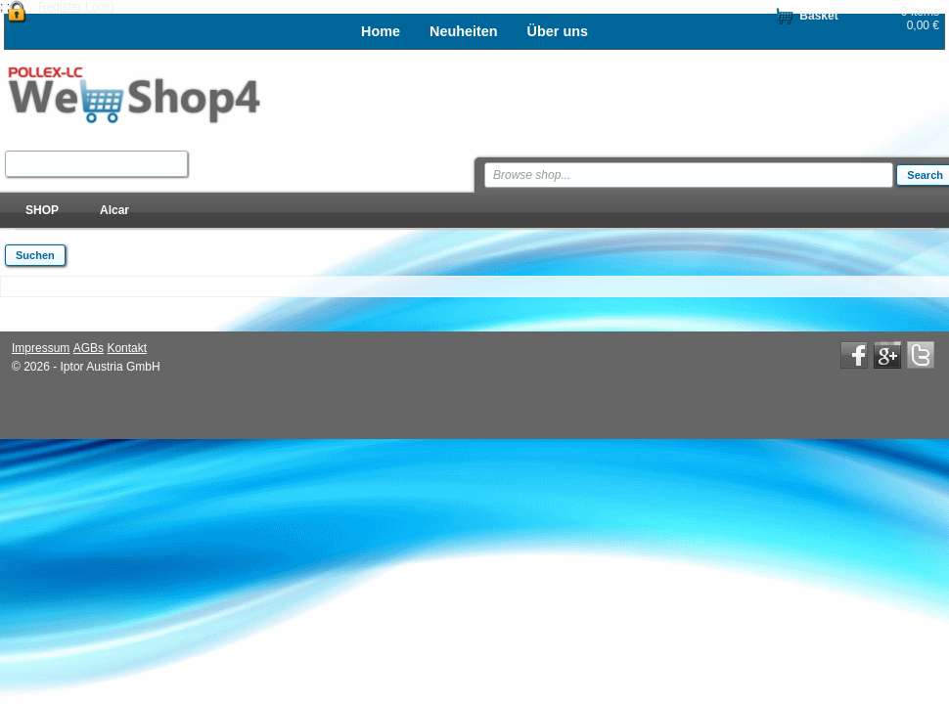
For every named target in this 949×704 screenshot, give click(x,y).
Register (60, 7)
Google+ (887, 355)
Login (99, 7)
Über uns (557, 31)
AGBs (88, 348)
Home (380, 31)
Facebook (854, 355)
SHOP (42, 210)
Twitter (920, 355)
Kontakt (127, 348)
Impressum (40, 348)
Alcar (114, 210)
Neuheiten (463, 31)
